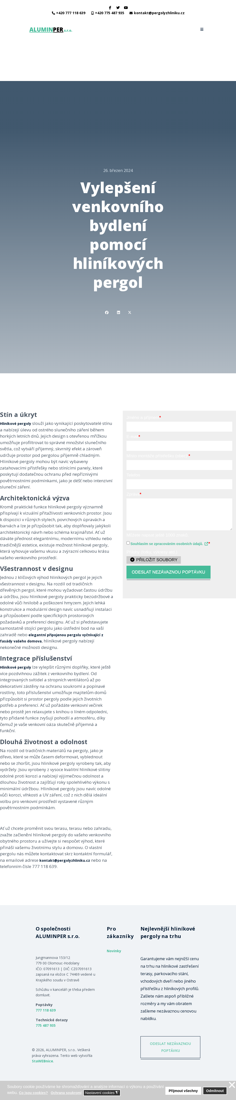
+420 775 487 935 (109, 12)
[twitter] (118, 7)
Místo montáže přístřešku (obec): (158, 456)
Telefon (133, 475)
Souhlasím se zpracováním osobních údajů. (169, 544)
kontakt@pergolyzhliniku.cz (159, 12)
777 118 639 (46, 1010)
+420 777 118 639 (70, 12)
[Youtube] (126, 7)
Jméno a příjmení (143, 417)
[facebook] (110, 7)
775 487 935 (46, 1025)
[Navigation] (202, 29)
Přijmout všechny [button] (183, 1091)
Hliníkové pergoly (15, 423)
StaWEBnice (42, 1061)
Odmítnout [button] (215, 1091)
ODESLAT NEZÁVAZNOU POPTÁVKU (168, 572)
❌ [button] (232, 1085)
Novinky (114, 950)
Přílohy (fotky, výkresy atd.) (151, 552)
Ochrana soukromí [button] (66, 1093)
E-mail (133, 436)
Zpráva (133, 494)
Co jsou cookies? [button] (33, 1093)
